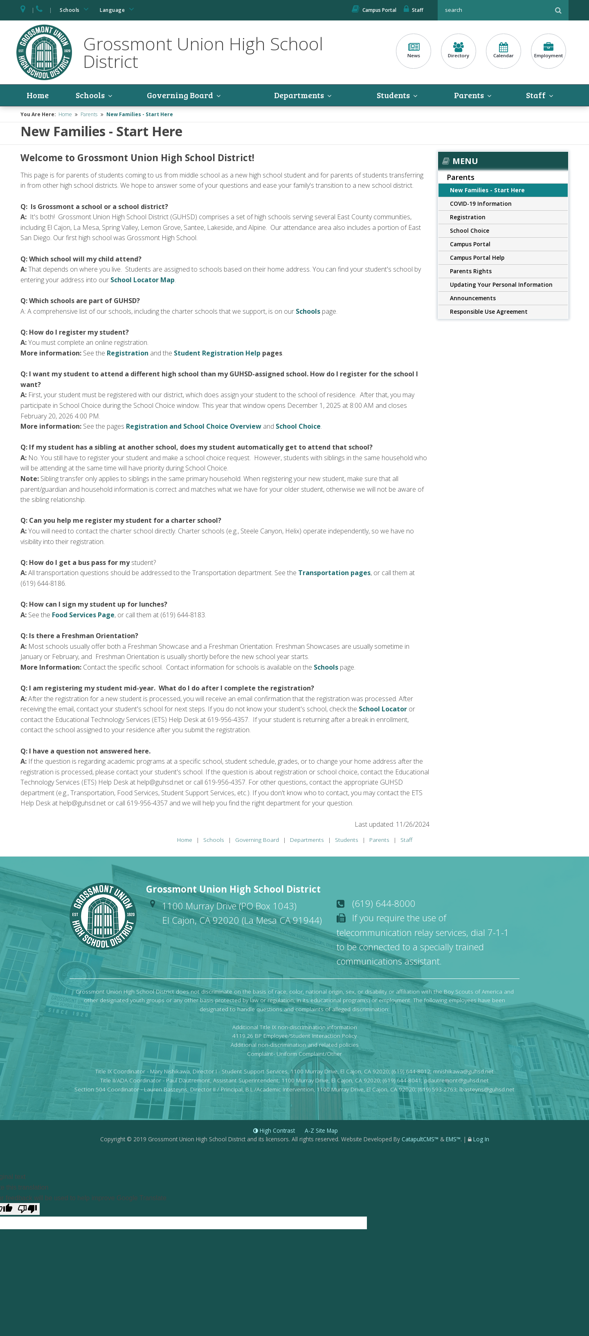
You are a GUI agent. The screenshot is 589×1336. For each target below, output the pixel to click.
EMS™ (453, 1139)
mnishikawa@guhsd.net (463, 1071)
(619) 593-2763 (437, 1089)
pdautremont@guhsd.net (456, 1080)
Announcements (473, 298)
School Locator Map (142, 279)
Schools (76, 9)
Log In (481, 1139)
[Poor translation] (27, 1209)
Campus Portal (374, 10)
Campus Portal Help (477, 257)
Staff (413, 10)
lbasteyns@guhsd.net (487, 1089)
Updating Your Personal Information (501, 284)
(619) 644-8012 (411, 1071)
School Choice (469, 230)
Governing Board (179, 95)
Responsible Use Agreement (489, 311)
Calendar (503, 50)
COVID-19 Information (481, 203)
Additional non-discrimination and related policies (295, 1044)
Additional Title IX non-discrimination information (294, 1027)
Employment (548, 50)
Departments (299, 95)
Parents (469, 95)
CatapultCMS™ (420, 1139)
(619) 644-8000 (384, 903)
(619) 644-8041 (402, 1080)
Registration (128, 353)
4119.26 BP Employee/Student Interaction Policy (294, 1035)
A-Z (321, 1130)
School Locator (383, 708)
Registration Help (231, 353)
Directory (458, 50)
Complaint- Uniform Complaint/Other (294, 1053)
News (413, 50)
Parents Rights (471, 271)
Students (393, 95)
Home (38, 95)
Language (118, 9)
